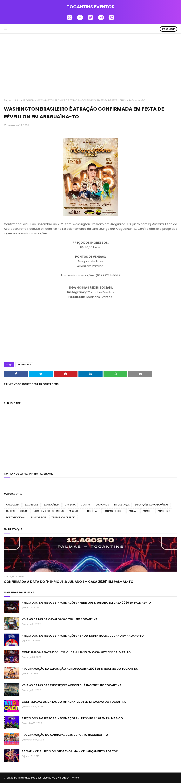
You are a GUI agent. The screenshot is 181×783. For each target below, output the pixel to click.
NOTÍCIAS (92, 511)
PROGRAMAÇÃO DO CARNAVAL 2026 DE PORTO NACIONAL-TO (65, 735)
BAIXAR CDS (31, 504)
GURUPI (24, 511)
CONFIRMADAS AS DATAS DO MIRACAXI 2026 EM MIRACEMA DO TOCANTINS (74, 702)
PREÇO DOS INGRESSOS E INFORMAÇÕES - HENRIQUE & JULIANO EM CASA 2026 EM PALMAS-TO (86, 603)
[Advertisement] (90, 66)
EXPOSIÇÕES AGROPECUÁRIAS (152, 504)
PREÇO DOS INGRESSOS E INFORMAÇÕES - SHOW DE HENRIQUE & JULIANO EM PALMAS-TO (83, 636)
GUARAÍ (10, 511)
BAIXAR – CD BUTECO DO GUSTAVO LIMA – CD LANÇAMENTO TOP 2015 (70, 751)
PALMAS (133, 511)
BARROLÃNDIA (51, 504)
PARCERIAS (164, 511)
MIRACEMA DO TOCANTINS (49, 511)
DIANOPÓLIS (102, 504)
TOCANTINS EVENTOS (90, 7)
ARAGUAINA (29, 100)
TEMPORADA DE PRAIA (63, 517)
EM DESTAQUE (122, 504)
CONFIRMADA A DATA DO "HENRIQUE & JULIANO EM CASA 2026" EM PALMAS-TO (68, 581)
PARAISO (147, 511)
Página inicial (12, 100)
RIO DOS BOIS (38, 517)
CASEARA (70, 504)
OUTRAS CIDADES (113, 511)
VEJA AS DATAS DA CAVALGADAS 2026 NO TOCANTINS (59, 619)
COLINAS (86, 504)
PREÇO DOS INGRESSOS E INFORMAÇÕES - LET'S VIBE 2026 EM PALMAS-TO (72, 718)
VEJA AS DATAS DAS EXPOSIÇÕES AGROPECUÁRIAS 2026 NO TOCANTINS (71, 685)
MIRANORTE (75, 511)
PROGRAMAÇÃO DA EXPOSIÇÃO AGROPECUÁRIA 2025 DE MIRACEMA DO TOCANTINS (80, 669)
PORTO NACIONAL (16, 517)
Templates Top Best (29, 777)
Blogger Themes (69, 777)
